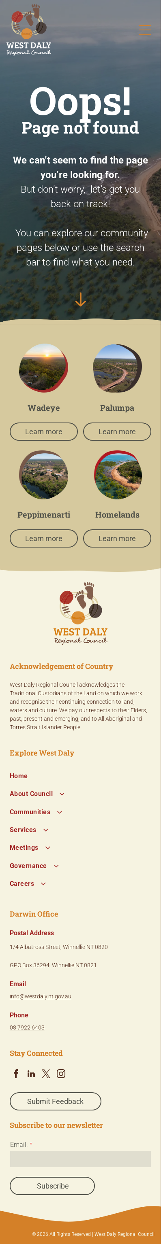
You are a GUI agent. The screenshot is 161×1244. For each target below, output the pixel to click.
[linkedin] (31, 1075)
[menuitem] (80, 776)
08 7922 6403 (27, 1027)
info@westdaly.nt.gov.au (40, 996)
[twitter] (46, 1075)
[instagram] (61, 1075)
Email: (19, 1144)
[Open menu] (145, 30)
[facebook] (16, 1075)
